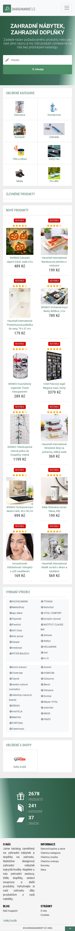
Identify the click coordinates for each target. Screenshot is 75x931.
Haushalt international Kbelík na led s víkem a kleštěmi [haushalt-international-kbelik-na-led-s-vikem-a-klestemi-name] (54, 567)
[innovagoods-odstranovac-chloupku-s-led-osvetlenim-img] (19, 547)
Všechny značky (49, 857)
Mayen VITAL (49, 701)
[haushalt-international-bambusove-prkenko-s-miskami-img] (54, 241)
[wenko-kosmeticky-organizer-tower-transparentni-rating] (19, 349)
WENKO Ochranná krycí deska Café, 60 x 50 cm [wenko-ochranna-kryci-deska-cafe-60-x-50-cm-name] (19, 509)
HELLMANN (48, 646)
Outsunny (47, 678)
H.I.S (45, 658)
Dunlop (46, 696)
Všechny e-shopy (50, 861)
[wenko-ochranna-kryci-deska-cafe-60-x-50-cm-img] (19, 490)
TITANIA (47, 601)
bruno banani (18, 667)
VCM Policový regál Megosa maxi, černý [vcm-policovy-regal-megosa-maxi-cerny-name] (54, 385)
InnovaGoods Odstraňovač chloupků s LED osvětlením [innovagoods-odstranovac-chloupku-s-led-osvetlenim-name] (19, 567)
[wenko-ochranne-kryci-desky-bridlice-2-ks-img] (54, 296)
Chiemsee (16, 673)
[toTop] (70, 928)
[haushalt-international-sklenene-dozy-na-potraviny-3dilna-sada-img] (54, 427)
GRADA (14, 705)
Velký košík (10, 920)
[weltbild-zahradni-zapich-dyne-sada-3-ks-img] (19, 241)
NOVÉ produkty (17, 210)
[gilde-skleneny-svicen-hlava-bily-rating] (54, 475)
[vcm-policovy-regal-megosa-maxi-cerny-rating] (54, 349)
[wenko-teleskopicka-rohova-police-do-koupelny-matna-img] (19, 429)
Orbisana (47, 690)
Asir (44, 652)
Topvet (14, 678)
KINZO (46, 719)
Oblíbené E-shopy (18, 745)
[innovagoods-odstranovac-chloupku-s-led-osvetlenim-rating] (19, 532)
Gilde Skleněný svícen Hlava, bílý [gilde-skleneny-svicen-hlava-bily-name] (54, 509)
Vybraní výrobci (18, 592)
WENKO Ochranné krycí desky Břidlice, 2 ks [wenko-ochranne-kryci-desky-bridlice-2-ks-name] (54, 309)
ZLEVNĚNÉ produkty (20, 194)
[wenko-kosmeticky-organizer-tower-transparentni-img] (19, 366)
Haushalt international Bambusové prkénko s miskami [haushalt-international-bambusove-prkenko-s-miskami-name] (54, 261)
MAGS (45, 713)
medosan (15, 647)
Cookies (45, 915)
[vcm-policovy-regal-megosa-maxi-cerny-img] (54, 366)
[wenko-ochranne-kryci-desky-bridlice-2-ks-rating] (54, 286)
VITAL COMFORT (51, 613)
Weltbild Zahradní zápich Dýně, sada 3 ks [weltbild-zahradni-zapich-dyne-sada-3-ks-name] (20, 259)
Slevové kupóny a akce (53, 848)
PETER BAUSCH (19, 653)
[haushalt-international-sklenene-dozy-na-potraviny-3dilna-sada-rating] (54, 412)
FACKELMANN (18, 601)
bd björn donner (51, 618)
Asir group (16, 636)
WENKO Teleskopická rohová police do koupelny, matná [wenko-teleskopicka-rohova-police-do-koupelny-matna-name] (19, 450)
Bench (45, 684)
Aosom (46, 667)
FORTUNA (16, 723)
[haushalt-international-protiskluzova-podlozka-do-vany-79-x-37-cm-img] (19, 303)
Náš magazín (10, 910)
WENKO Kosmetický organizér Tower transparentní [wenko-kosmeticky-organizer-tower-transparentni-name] (19, 387)
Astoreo (46, 635)
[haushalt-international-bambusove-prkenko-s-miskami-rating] (54, 226)
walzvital (47, 707)
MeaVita (15, 717)
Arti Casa (15, 630)
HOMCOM (47, 673)
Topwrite (15, 618)
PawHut (15, 624)
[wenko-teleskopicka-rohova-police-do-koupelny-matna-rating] (19, 412)
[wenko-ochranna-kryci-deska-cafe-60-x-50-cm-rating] (19, 475)
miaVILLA (15, 711)
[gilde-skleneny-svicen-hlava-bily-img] (54, 490)
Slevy (43, 869)
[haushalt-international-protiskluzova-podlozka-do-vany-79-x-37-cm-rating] (19, 286)
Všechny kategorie (50, 853)
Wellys (46, 641)
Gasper (14, 642)
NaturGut (47, 607)
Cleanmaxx (16, 728)
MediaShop (16, 607)
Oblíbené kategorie (20, 93)
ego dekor (16, 613)
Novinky (45, 865)
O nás (44, 910)
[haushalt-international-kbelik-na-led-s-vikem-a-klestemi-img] (54, 547)
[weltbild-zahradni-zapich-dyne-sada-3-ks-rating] (19, 226)
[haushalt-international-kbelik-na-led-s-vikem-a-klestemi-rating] (54, 532)
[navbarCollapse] (67, 8)
